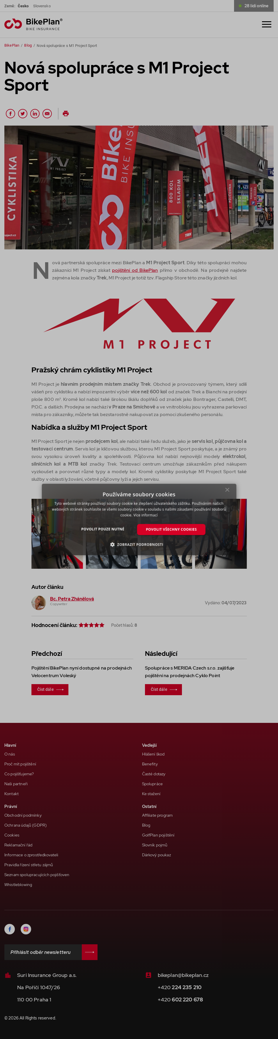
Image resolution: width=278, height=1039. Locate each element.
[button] (139, 544)
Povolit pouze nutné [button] (102, 528)
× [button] (227, 491)
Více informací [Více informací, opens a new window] (145, 515)
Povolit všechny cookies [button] (171, 529)
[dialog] (139, 519)
